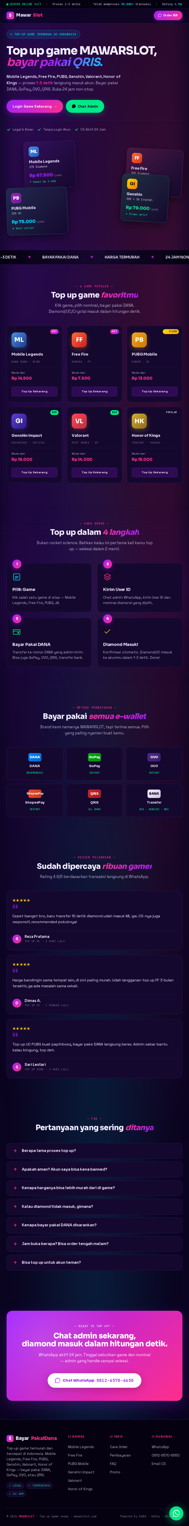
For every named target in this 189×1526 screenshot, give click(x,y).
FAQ (113, 1463)
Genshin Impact (81, 1472)
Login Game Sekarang (35, 106)
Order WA (168, 15)
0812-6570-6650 (166, 1455)
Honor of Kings (80, 1489)
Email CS (159, 1463)
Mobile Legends (81, 1447)
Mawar (24, 15)
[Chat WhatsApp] (176, 1513)
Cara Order (119, 1447)
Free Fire (75, 1455)
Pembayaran (120, 1455)
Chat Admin (85, 106)
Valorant (75, 1480)
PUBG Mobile (78, 1463)
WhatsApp (160, 1447)
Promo (115, 1472)
